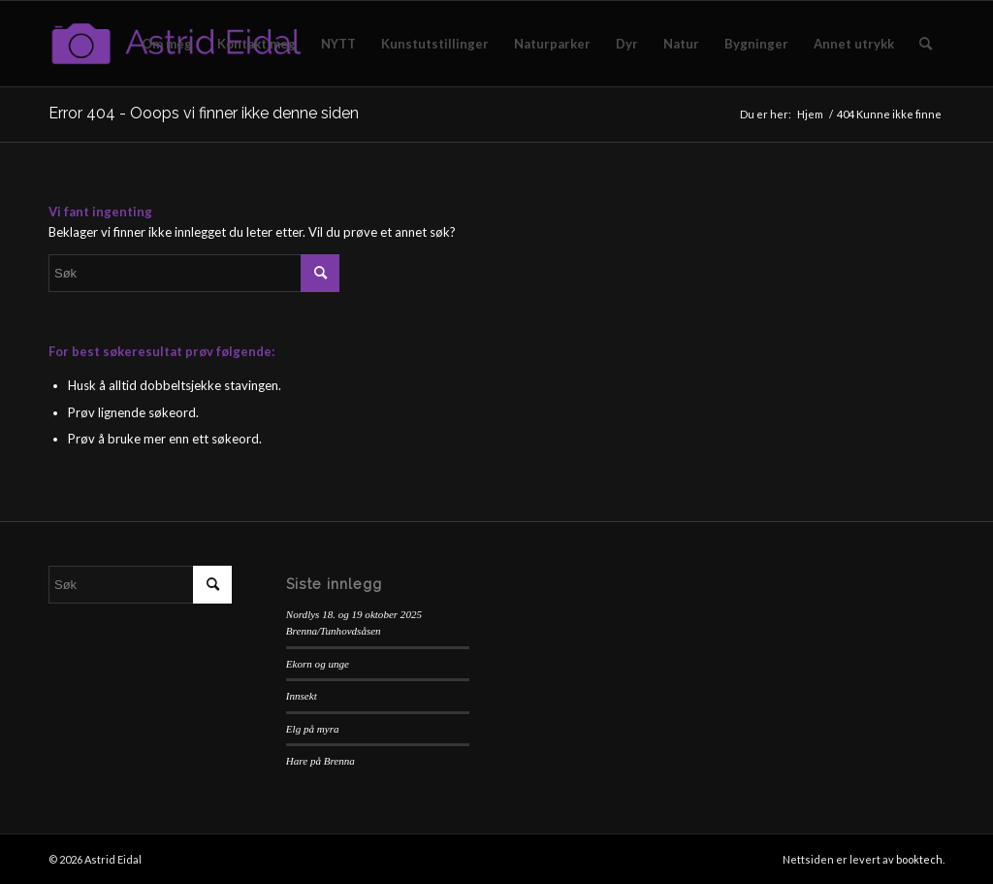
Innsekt (301, 696)
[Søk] (926, 43)
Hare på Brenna (320, 761)
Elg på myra (312, 729)
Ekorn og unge (317, 664)
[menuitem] (167, 43)
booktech (919, 859)
